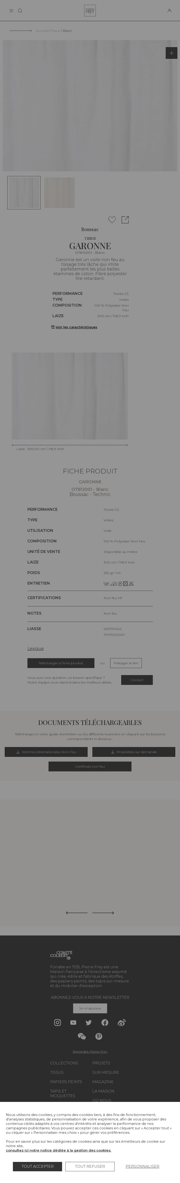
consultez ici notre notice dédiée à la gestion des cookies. (58, 1150)
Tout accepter (38, 1166)
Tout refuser (90, 1166)
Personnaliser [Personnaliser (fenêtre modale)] (142, 1166)
